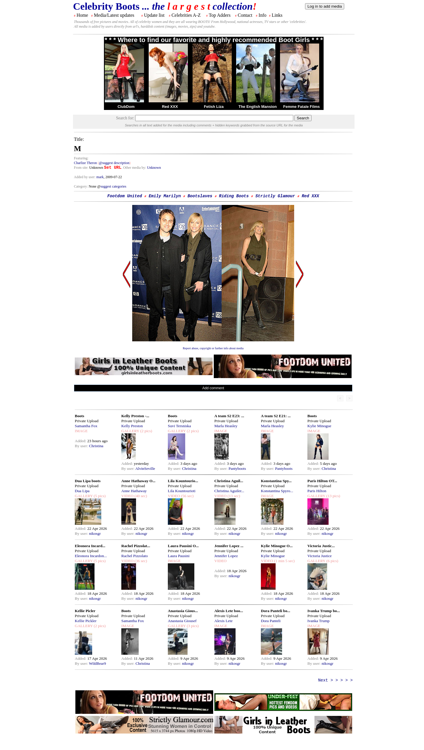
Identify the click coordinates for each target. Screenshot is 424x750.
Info (262, 15)
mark (100, 177)
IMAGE (81, 431)
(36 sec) (140, 561)
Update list (154, 15)
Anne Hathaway (134, 491)
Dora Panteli (271, 621)
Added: (81, 441)
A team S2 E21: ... (276, 416)
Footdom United (124, 196)
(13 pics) (332, 496)
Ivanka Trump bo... (323, 611)
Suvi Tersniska (179, 426)
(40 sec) (140, 496)
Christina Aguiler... (229, 491)
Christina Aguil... (228, 481)
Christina (96, 446)
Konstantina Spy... (276, 481)
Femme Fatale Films (301, 106)
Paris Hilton (316, 491)
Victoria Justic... (321, 546)
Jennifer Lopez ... (229, 546)
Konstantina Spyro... (277, 491)
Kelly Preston (132, 426)
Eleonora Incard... (90, 546)
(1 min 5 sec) (283, 561)
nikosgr (95, 533)
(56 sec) (186, 496)
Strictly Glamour (275, 196)
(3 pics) (192, 626)
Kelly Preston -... (135, 416)
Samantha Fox (86, 426)
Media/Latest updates (114, 15)
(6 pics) (331, 561)
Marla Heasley (225, 426)
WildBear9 (97, 663)
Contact (245, 15)
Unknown (154, 168)
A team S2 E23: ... (229, 416)
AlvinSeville (145, 468)
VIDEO (127, 496)
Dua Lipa (82, 491)
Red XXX (170, 106)
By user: (82, 446)
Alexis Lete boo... (228, 611)
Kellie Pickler (86, 621)
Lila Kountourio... (183, 481)
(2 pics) (145, 431)
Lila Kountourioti (182, 491)
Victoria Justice (319, 556)
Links (277, 15)
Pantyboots (237, 468)
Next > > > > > (335, 680)
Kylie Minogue (319, 426)
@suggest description (114, 163)
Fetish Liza (213, 106)
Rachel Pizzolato (134, 556)
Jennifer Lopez (226, 556)
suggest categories (113, 186)
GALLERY (130, 431)
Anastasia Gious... (183, 611)
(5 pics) (99, 496)
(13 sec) (233, 496)
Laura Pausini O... (183, 546)
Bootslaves (200, 196)
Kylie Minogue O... (277, 546)
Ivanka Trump (318, 621)
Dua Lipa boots (87, 481)
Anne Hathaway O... (138, 481)
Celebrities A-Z (186, 15)
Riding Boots (234, 196)
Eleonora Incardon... (91, 556)
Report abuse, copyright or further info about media (213, 348)
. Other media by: (134, 168)
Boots (79, 416)
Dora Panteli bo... (275, 611)
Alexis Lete (223, 621)
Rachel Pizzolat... (135, 546)
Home (82, 15)
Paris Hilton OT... (322, 481)
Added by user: (85, 177)
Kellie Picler (85, 611)
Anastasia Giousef (182, 621)
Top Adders (220, 15)
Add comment (213, 388)
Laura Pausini (179, 556)
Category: (81, 186)
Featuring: (81, 158)
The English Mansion (257, 106)
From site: (81, 168)
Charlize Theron (85, 163)
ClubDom (126, 106)
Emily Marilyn (165, 196)
